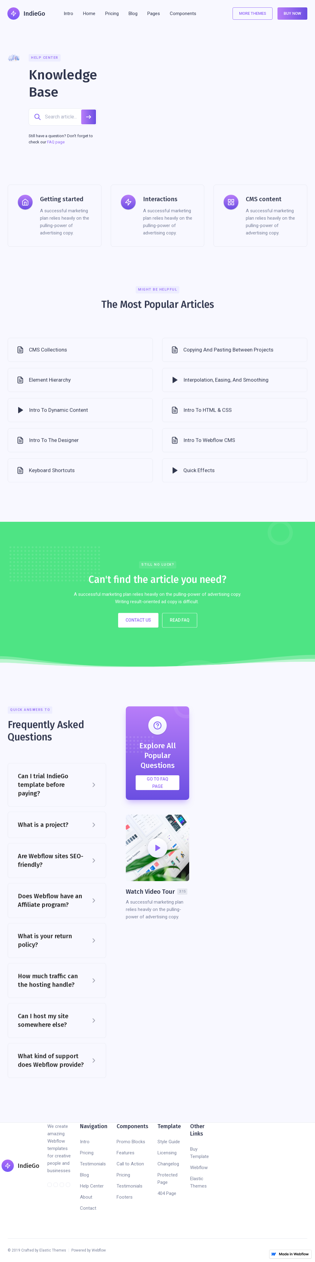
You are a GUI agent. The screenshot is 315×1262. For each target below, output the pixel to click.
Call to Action (130, 1164)
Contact (88, 1208)
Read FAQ (179, 626)
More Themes (252, 13)
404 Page (167, 1193)
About (86, 1197)
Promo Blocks (131, 1141)
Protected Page (167, 1178)
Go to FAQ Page (157, 783)
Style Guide (169, 1141)
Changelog (168, 1164)
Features (125, 1153)
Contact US (138, 626)
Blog (84, 1175)
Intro (68, 13)
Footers (125, 1197)
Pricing (87, 1153)
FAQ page (56, 142)
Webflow (199, 1167)
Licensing (167, 1153)
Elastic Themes (198, 1182)
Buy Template (199, 1152)
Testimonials (93, 1164)
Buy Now (292, 13)
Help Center (92, 1186)
